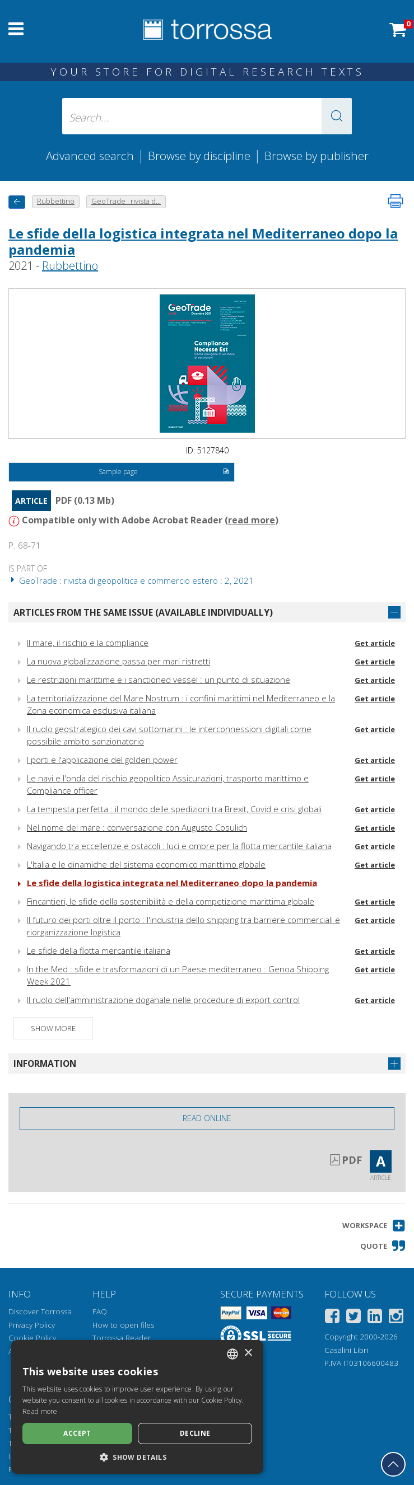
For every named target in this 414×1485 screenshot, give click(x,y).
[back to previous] (16, 201)
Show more (53, 1028)
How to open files (123, 1325)
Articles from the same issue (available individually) (143, 612)
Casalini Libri (346, 1350)
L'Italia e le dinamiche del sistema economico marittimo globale (146, 864)
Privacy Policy (31, 1325)
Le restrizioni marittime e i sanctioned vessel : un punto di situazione (158, 679)
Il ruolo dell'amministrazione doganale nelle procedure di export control (163, 999)
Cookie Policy (32, 1338)
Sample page (164, 472)
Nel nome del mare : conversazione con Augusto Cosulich (137, 827)
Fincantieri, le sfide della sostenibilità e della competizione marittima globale (170, 901)
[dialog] (137, 1407)
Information (44, 1063)
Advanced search (90, 155)
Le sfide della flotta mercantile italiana (98, 950)
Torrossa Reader (121, 1338)
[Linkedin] (374, 1317)
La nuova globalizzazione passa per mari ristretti (118, 661)
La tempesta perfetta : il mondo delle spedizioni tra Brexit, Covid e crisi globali (174, 808)
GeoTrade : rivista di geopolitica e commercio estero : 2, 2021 (131, 580)
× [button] (248, 1353)
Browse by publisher (316, 155)
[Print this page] (395, 201)
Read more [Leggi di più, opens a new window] (40, 1411)
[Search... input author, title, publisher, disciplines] (207, 116)
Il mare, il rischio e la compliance (87, 642)
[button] (337, 116)
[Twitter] (353, 1317)
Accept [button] (77, 1433)
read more (251, 520)
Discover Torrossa (40, 1311)
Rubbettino (70, 265)
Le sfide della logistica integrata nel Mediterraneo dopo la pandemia (203, 241)
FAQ (99, 1311)
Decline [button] (195, 1433)
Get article (375, 643)
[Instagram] (396, 1317)
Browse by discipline (199, 155)
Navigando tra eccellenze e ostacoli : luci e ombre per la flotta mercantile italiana (179, 845)
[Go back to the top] (393, 1464)
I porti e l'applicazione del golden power (102, 759)
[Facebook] (332, 1317)
